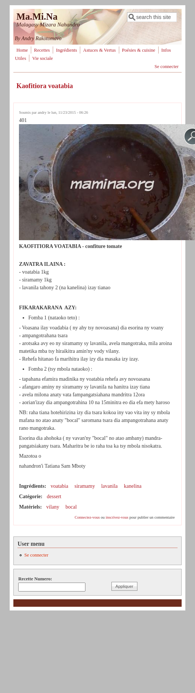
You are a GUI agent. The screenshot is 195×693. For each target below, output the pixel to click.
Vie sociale (42, 58)
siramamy (84, 486)
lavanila (109, 486)
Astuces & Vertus (99, 50)
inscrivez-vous (116, 517)
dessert (54, 496)
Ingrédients (66, 50)
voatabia (59, 486)
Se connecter (167, 66)
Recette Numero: (35, 578)
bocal (71, 507)
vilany (52, 507)
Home (22, 50)
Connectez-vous (87, 517)
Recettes (42, 50)
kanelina (133, 486)
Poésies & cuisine (138, 50)
